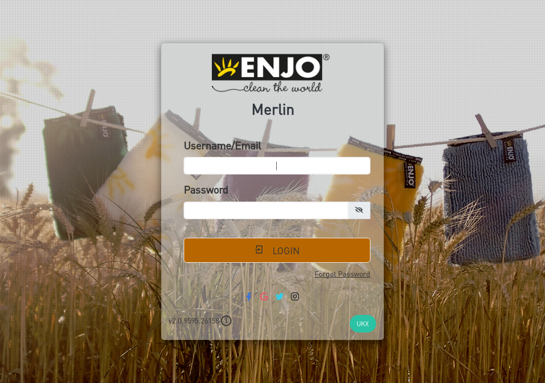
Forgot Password (342, 273)
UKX (363, 323)
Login (277, 250)
